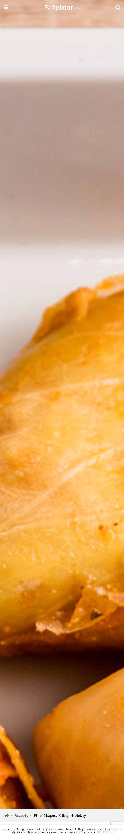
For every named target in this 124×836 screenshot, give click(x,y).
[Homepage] (62, 7)
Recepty (21, 815)
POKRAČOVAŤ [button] (106, 832)
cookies (69, 832)
